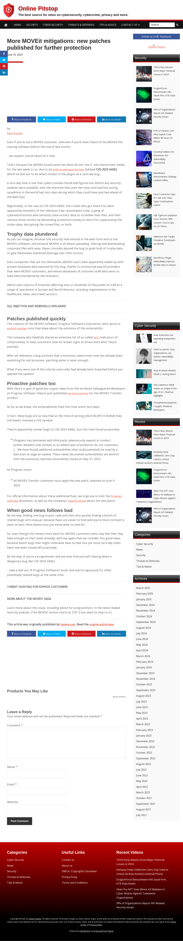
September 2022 (145, 758)
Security (32, 25)
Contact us (68, 860)
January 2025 (143, 599)
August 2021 (143, 809)
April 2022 (142, 787)
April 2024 (142, 650)
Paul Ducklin (15, 133)
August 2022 (143, 764)
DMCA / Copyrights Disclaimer (79, 872)
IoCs (96, 337)
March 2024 (143, 656)
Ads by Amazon (119, 697)
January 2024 (143, 667)
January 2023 (143, 735)
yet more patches (79, 393)
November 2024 (145, 610)
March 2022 (143, 792)
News (17, 25)
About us (67, 866)
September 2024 (145, 622)
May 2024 (141, 644)
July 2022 (141, 769)
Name (12, 767)
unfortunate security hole (70, 170)
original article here (104, 625)
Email (12, 785)
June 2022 (142, 775)
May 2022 (141, 781)
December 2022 (145, 741)
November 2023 (145, 679)
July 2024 (141, 633)
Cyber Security (53, 25)
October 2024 (144, 616)
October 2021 (144, 798)
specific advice (79, 501)
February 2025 (144, 593)
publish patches (18, 328)
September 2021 (145, 804)
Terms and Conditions (75, 883)
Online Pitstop (44, 8)
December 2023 (145, 673)
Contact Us (129, 25)
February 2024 (144, 661)
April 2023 (142, 718)
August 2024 (143, 627)
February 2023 (144, 730)
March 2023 (143, 724)
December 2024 (145, 605)
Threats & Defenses (81, 25)
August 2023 (143, 696)
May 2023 (141, 713)
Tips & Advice (107, 25)
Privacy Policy (69, 877)
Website (12, 802)
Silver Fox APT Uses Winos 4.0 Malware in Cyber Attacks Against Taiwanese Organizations (140, 894)
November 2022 (145, 747)
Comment (15, 726)
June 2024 (142, 639)
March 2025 (143, 588)
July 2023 (141, 701)
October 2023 (144, 684)
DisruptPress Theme (105, 931)
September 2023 (145, 690)
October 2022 (144, 752)
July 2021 (141, 815)
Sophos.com (68, 625)
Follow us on (156, 36)
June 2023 (142, 707)
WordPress (85, 931)
